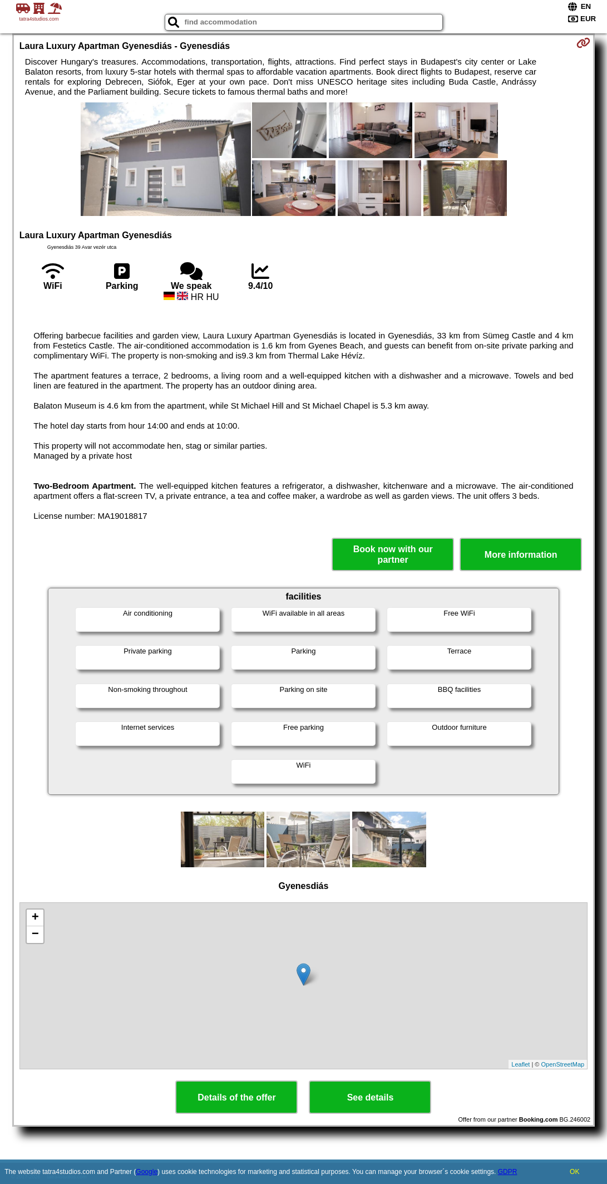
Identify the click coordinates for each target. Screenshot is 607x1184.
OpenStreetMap (563, 1064)
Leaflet (520, 1064)
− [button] (35, 934)
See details (370, 1097)
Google (146, 1172)
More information (521, 554)
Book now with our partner (393, 554)
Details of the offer (236, 1097)
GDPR (507, 1172)
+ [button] (35, 918)
